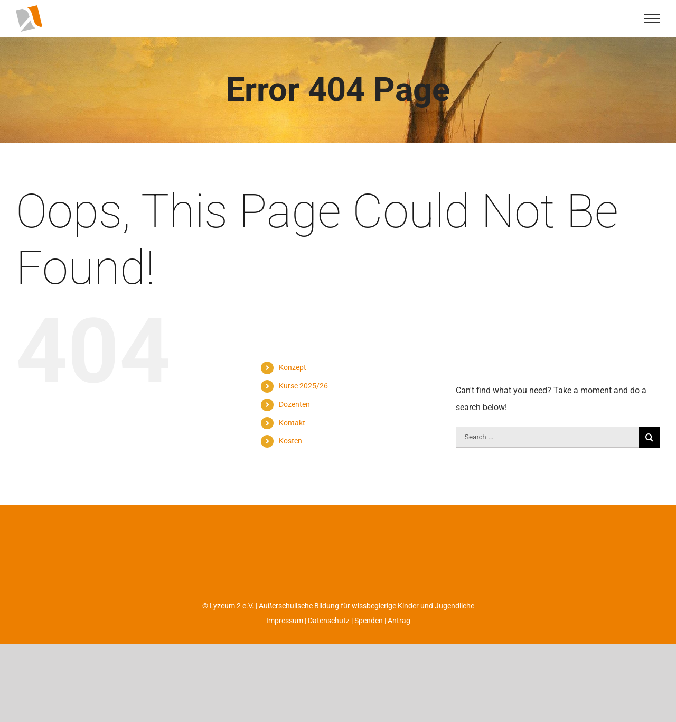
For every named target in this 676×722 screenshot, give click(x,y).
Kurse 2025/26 (303, 408)
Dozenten (294, 426)
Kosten (290, 463)
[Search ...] (547, 459)
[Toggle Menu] (652, 18)
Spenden (368, 642)
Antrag (399, 642)
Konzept (292, 389)
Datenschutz (329, 642)
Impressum (284, 642)
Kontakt (292, 445)
